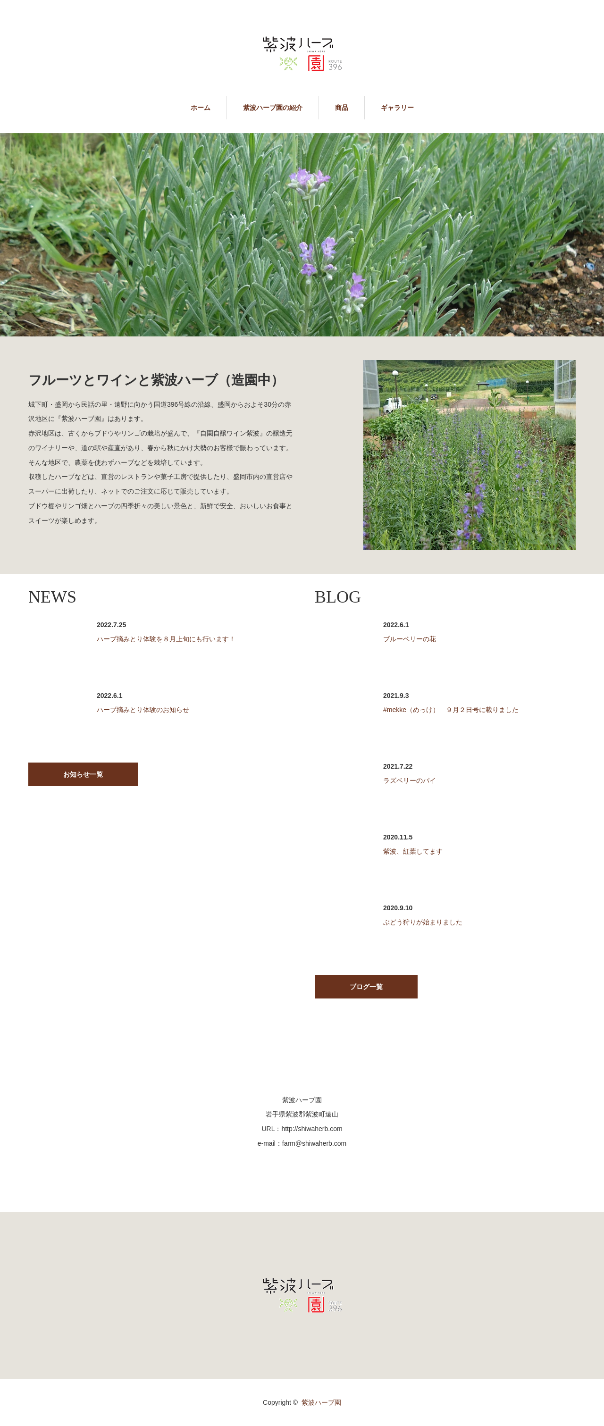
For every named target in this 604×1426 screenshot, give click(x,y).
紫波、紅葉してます (413, 851)
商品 (341, 107)
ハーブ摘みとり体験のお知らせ (143, 709)
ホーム (200, 107)
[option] (302, 235)
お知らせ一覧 (83, 774)
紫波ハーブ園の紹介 (272, 107)
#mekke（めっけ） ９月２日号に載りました (451, 709)
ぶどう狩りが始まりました (422, 922)
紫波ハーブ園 (321, 1402)
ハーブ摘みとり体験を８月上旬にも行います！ (166, 639)
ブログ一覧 (366, 986)
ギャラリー (397, 107)
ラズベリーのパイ (409, 780)
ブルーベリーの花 (409, 639)
